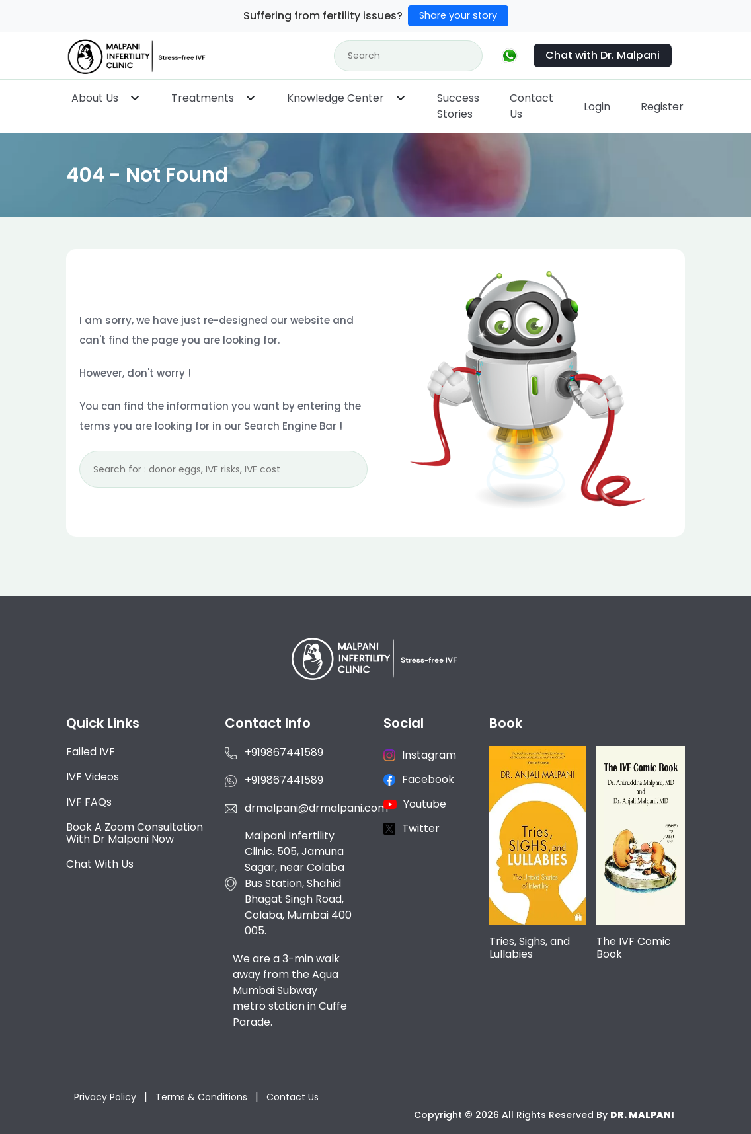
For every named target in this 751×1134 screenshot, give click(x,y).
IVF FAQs (89, 802)
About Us (94, 98)
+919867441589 (284, 752)
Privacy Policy (105, 1097)
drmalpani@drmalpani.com (316, 807)
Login (597, 106)
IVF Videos (92, 776)
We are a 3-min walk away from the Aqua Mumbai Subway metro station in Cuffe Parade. (290, 990)
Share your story (458, 15)
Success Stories (458, 106)
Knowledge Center (335, 98)
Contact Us (531, 106)
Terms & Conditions (201, 1097)
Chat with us (100, 864)
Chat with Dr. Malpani (602, 55)
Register (662, 106)
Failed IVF (90, 751)
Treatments (202, 98)
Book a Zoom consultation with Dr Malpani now (134, 833)
